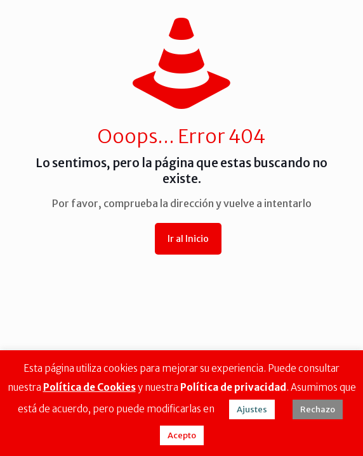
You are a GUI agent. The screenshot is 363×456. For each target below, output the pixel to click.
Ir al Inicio (188, 238)
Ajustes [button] (252, 409)
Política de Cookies (89, 387)
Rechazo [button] (317, 409)
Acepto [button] (182, 435)
